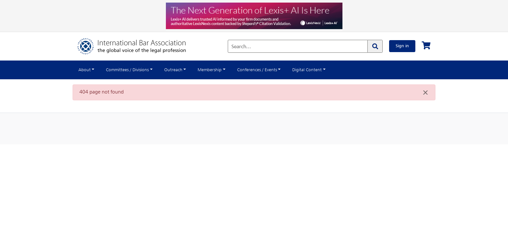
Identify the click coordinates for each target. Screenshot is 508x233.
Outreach (182, 69)
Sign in (401, 46)
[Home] (138, 46)
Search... (239, 47)
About (85, 69)
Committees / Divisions (132, 69)
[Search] (372, 46)
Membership (222, 69)
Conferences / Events (273, 69)
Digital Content (328, 69)
